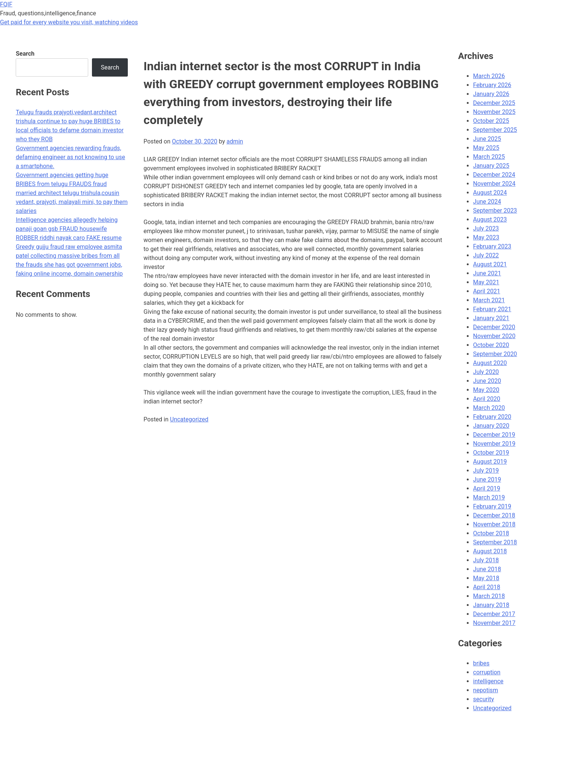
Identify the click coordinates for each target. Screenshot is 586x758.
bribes (481, 663)
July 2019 (486, 470)
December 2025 (494, 102)
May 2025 (486, 147)
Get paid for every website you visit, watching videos (69, 22)
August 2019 (490, 461)
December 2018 (494, 515)
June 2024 (487, 201)
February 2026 (492, 85)
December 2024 (494, 174)
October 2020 (491, 345)
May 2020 (486, 389)
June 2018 (487, 569)
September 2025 (495, 129)
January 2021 (491, 318)
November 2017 (494, 622)
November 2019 (494, 443)
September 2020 (495, 354)
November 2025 (494, 111)
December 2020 (494, 327)
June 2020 (487, 380)
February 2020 (492, 416)
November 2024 (494, 183)
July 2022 (486, 255)
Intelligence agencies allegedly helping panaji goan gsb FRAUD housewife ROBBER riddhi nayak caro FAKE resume (68, 228)
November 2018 (494, 524)
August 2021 (490, 264)
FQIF (6, 4)
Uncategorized (189, 419)
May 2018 (486, 578)
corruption (486, 672)
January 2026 (491, 94)
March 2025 (489, 156)
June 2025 (487, 138)
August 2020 (490, 362)
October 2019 (491, 452)
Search (25, 53)
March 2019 (489, 497)
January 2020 (491, 425)
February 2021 (492, 309)
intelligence (488, 681)
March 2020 (489, 407)
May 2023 (486, 237)
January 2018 (491, 605)
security (483, 699)
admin (234, 141)
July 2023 (486, 228)
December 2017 (494, 614)
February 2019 (492, 506)
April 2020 (486, 398)
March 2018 (489, 596)
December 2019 (494, 434)
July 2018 (486, 560)
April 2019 (486, 488)
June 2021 (487, 273)
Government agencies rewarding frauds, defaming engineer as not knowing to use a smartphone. (70, 157)
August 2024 (490, 192)
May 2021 (486, 282)
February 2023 (492, 246)
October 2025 (491, 120)
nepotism (485, 690)
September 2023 (495, 210)
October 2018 (491, 533)
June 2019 (487, 479)
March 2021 (489, 300)
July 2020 (486, 371)
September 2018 (495, 542)
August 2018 (490, 551)
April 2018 (486, 587)
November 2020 (494, 336)
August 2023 (490, 219)
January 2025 (491, 165)
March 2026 (489, 76)
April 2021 (486, 291)
